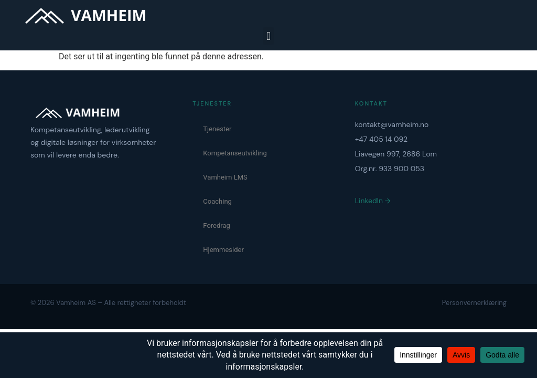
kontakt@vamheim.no (392, 124)
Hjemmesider (223, 250)
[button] (268, 36)
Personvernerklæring (474, 302)
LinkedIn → (373, 200)
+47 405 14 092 (381, 139)
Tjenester (217, 129)
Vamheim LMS (225, 177)
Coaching (217, 201)
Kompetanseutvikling (234, 153)
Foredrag (216, 225)
